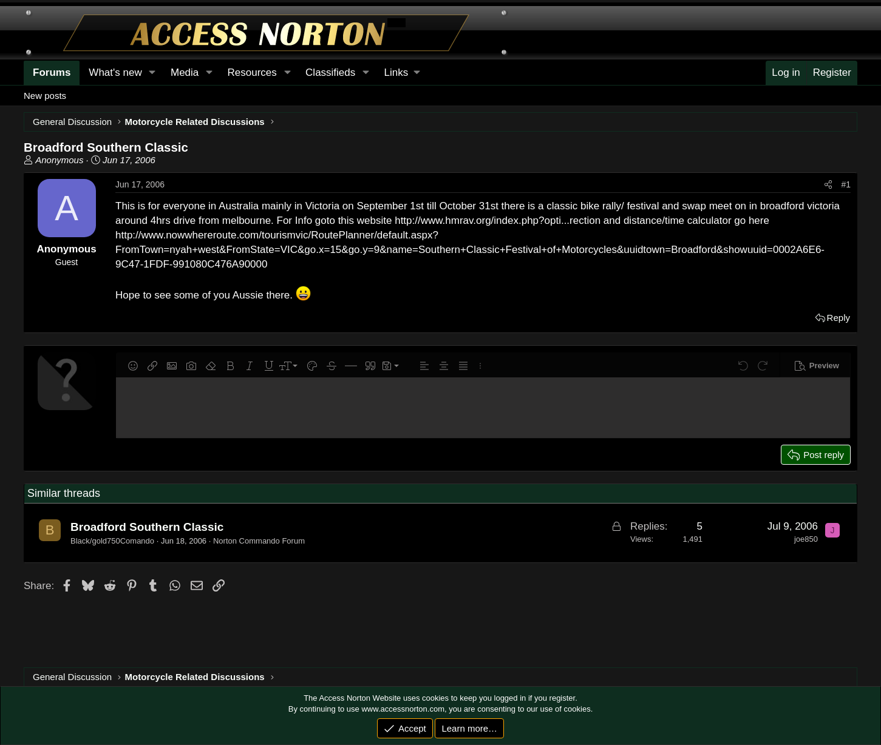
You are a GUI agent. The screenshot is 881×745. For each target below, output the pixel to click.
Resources (252, 72)
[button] (402, 73)
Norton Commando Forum (259, 540)
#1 (846, 184)
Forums (51, 72)
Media (185, 72)
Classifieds (330, 72)
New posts (45, 95)
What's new (115, 72)
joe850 (806, 539)
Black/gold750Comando (112, 540)
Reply (838, 317)
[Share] (828, 185)
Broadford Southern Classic (146, 527)
